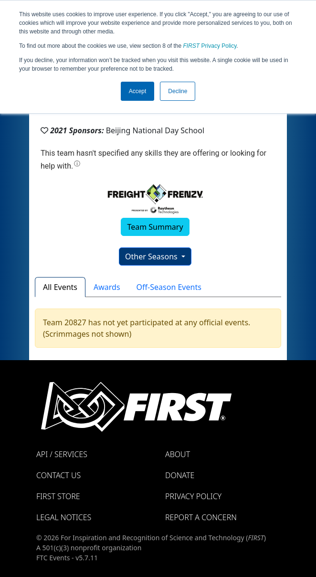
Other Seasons (152, 256)
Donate (179, 475)
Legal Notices (63, 517)
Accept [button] (138, 91)
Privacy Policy (210, 46)
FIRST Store (58, 496)
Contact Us (58, 475)
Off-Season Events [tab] (169, 287)
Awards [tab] (107, 287)
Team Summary (155, 227)
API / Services (61, 454)
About (177, 454)
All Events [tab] (60, 287)
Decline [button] (177, 91)
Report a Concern (201, 517)
